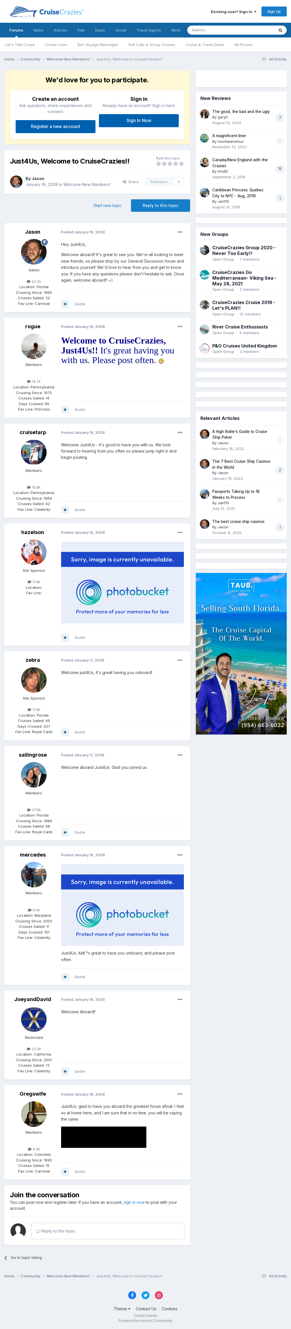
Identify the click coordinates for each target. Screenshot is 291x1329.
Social (120, 30)
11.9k (34, 709)
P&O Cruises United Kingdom (244, 346)
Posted (83, 232)
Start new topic (107, 205)
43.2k (34, 281)
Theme (122, 1308)
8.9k (34, 1149)
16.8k (34, 487)
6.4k (34, 910)
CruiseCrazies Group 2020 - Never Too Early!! (244, 250)
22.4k (34, 1049)
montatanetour (231, 141)
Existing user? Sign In (233, 11)
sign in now (134, 1202)
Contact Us (146, 1308)
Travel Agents (148, 30)
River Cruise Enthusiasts (240, 327)
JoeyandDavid (32, 999)
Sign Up (274, 11)
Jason (38, 178)
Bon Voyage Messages (98, 44)
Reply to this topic (160, 205)
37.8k (34, 809)
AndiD (223, 171)
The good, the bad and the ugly (241, 111)
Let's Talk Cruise (20, 44)
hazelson (32, 532)
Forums (16, 32)
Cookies (169, 1308)
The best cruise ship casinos (238, 521)
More (175, 30)
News (38, 30)
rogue (32, 326)
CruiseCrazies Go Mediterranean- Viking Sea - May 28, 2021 (244, 277)
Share (131, 181)
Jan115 (223, 201)
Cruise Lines (56, 44)
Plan (81, 30)
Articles (60, 30)
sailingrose (33, 755)
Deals (100, 30)
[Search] (216, 30)
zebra (33, 660)
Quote (79, 304)
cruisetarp (33, 432)
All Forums (243, 44)
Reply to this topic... (57, 1230)
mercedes (33, 855)
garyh (223, 117)
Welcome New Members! (86, 184)
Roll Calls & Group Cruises (151, 44)
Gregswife (33, 1094)
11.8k (34, 581)
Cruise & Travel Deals (205, 44)
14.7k (34, 381)
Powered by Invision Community (145, 1320)
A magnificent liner (229, 135)
